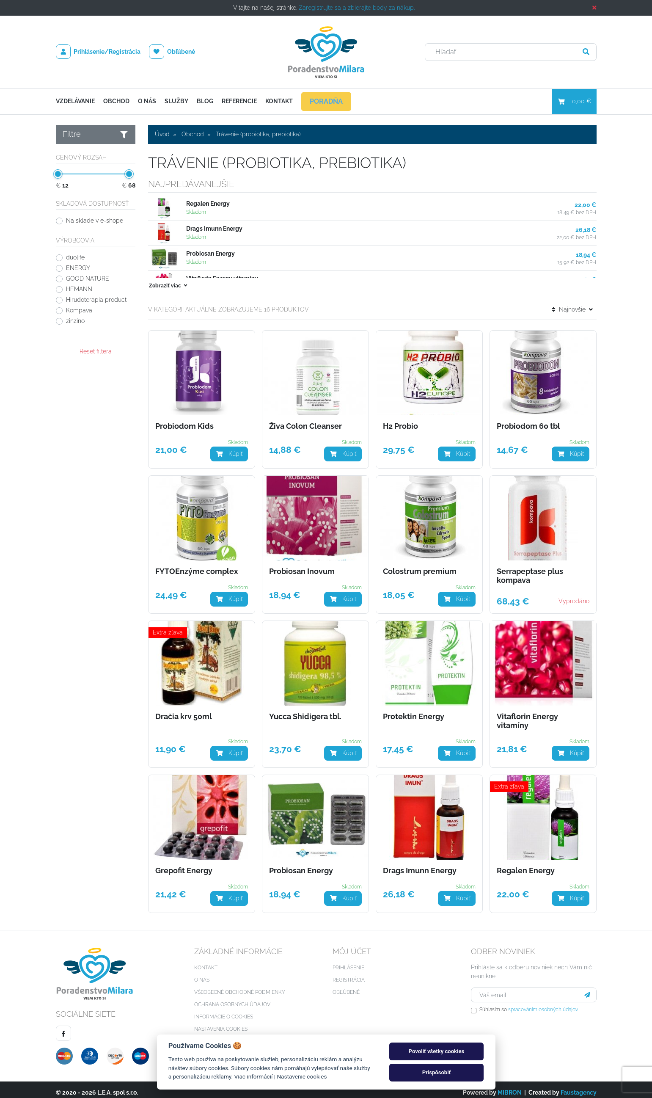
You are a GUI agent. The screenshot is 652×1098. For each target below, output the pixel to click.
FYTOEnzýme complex (196, 565)
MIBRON (510, 1086)
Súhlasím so (528, 1004)
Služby (176, 101)
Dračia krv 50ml (183, 710)
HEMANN (79, 289)
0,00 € (574, 101)
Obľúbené (172, 51)
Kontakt (279, 101)
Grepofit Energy (183, 865)
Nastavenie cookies (302, 1076)
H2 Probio (400, 420)
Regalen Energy (208, 203)
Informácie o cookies (223, 1011)
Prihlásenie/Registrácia (98, 51)
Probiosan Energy (210, 253)
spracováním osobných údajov (543, 1004)
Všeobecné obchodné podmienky (239, 986)
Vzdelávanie (75, 101)
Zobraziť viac (169, 280)
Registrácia (349, 974)
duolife (75, 257)
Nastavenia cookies (221, 1023)
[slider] (58, 174)
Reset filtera (96, 351)
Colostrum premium (420, 565)
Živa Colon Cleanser (305, 420)
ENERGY (78, 268)
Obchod (116, 101)
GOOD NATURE (87, 278)
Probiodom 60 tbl (528, 420)
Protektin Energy (413, 710)
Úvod (162, 134)
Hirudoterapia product (96, 299)
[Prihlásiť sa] (587, 989)
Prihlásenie (348, 962)
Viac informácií (253, 1076)
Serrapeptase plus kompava (530, 570)
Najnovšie (572, 303)
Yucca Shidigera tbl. (305, 710)
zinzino (75, 320)
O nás (147, 101)
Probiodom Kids (184, 420)
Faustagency (579, 1086)
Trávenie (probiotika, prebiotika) (258, 134)
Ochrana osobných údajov (232, 998)
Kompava (79, 310)
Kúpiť (229, 447)
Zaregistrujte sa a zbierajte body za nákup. (357, 7)
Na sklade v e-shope (94, 220)
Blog (205, 101)
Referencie (239, 101)
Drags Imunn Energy (214, 228)
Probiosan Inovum (302, 565)
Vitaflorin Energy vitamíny (527, 715)
